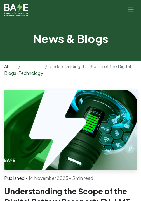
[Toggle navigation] (131, 9)
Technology (30, 73)
